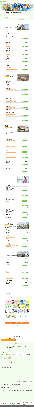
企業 (31, 381)
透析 (12, 377)
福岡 (4, 371)
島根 (7, 368)
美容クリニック (19, 380)
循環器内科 (15, 390)
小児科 (12, 391)
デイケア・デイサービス (11, 381)
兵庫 (5, 367)
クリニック (16, 380)
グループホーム (16, 381)
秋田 (11, 362)
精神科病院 (13, 380)
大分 (10, 371)
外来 (2, 377)
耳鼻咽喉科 (19, 391)
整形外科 (8, 391)
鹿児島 (13, 371)
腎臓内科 (20, 390)
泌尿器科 (24, 391)
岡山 (4, 368)
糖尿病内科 (23, 390)
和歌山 (10, 367)
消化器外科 (2, 391)
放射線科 (31, 391)
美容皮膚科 (4, 390)
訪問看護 (14, 377)
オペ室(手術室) (5, 377)
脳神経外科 (5, 391)
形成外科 (10, 391)
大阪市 (12, 3)
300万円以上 (2, 384)
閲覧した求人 (2, 346)
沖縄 (15, 371)
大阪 (2, 367)
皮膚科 (21, 391)
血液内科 (18, 390)
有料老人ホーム (6, 381)
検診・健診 (20, 377)
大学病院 (4, 380)
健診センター (25, 381)
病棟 (1, 377)
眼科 (16, 391)
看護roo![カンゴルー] (2, 3)
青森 (6, 362)
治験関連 (31, 377)
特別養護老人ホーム (29, 380)
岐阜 (4, 366)
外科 (25, 390)
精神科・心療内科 (27, 391)
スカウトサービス (8, 346)
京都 (4, 367)
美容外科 (2, 390)
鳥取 (5, 368)
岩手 (8, 362)
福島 (14, 362)
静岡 (5, 366)
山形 (12, 362)
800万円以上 (18, 384)
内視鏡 (29, 377)
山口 (8, 368)
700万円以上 (15, 384)
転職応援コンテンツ (14, 346)
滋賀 (7, 367)
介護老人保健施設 (2, 381)
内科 (6, 390)
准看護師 (4, 374)
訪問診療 (27, 377)
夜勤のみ (8, 387)
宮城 (9, 362)
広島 (2, 368)
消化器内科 (12, 390)
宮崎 (11, 371)
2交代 (1, 387)
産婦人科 (15, 391)
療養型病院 (10, 380)
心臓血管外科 (30, 390)
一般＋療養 (7, 380)
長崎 (7, 371)
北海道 (5, 362)
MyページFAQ (24, 346)
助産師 (8, 374)
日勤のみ (5, 387)
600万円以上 (12, 384)
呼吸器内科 (9, 390)
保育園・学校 (23, 377)
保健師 (6, 374)
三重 (7, 366)
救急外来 (8, 377)
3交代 (3, 387)
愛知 (2, 366)
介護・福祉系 (17, 377)
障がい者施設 (22, 381)
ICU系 (10, 377)
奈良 (8, 367)
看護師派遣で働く (19, 346)
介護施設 (25, 380)
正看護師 (2, 374)
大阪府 (9, 3)
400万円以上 (5, 384)
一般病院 (2, 380)
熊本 (8, 371)
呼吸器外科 (27, 390)
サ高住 (19, 381)
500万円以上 (8, 384)
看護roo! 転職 (6, 3)
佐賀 (5, 371)
